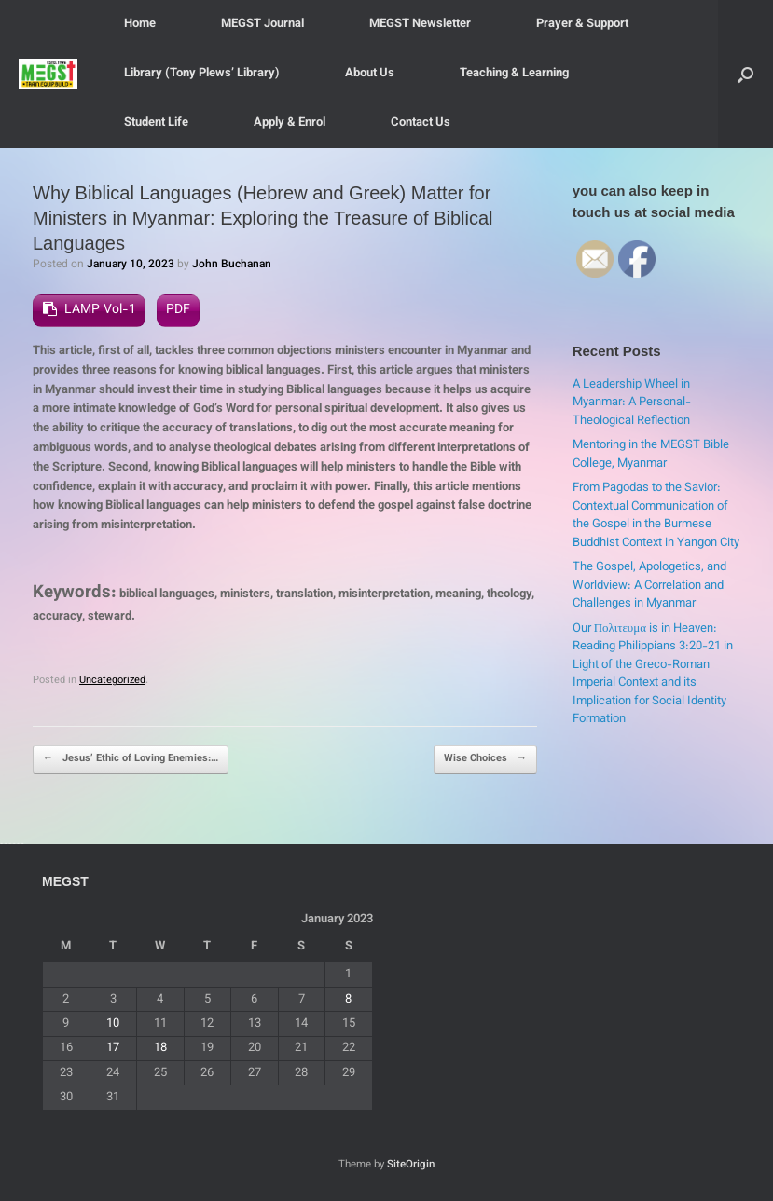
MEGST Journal (262, 24)
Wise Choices (485, 759)
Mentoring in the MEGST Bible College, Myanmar (651, 454)
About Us (369, 73)
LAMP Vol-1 (100, 310)
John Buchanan (231, 264)
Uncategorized (112, 681)
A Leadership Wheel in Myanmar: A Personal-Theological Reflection (632, 402)
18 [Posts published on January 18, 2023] (160, 1048)
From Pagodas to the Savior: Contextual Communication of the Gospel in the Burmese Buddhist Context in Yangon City (656, 516)
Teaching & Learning (514, 73)
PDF (178, 310)
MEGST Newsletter (420, 24)
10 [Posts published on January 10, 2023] (112, 1024)
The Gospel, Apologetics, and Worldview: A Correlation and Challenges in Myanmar (649, 585)
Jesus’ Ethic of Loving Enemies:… (130, 759)
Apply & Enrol (289, 123)
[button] (745, 74)
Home (140, 24)
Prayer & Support (582, 24)
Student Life (156, 123)
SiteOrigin (411, 1164)
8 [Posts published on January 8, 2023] (348, 999)
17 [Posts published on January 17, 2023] (112, 1048)
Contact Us (420, 123)
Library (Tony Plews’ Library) (202, 73)
